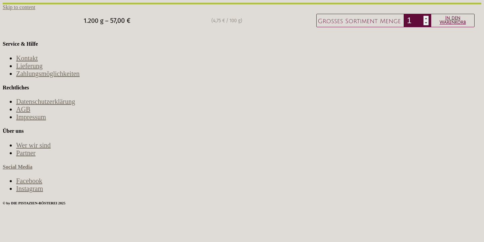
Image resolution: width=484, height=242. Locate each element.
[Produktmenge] (417, 20)
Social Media (17, 167)
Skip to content (19, 7)
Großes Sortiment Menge (359, 21)
